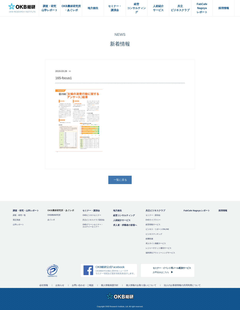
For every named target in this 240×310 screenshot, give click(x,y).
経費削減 (149, 239)
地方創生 (117, 210)
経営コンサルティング (124, 215)
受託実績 (16, 220)
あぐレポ (51, 220)
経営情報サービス (153, 224)
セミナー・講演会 (91, 210)
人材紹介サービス (121, 220)
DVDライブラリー (153, 220)
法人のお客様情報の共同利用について (182, 285)
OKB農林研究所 (54, 215)
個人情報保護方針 (109, 285)
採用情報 (222, 210)
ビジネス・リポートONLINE (157, 229)
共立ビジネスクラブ (155, 210)
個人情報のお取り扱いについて (141, 285)
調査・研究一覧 (19, 215)
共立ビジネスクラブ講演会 (93, 220)
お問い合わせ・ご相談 (83, 285)
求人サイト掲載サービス (156, 243)
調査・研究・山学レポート (26, 210)
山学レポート (18, 224)
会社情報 (43, 285)
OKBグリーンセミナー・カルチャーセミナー (92, 225)
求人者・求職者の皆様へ (125, 225)
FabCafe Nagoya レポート (197, 210)
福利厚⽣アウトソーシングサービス (160, 253)
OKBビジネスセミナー (91, 215)
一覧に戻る (120, 179)
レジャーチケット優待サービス (158, 248)
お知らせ (60, 285)
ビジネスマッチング (154, 234)
